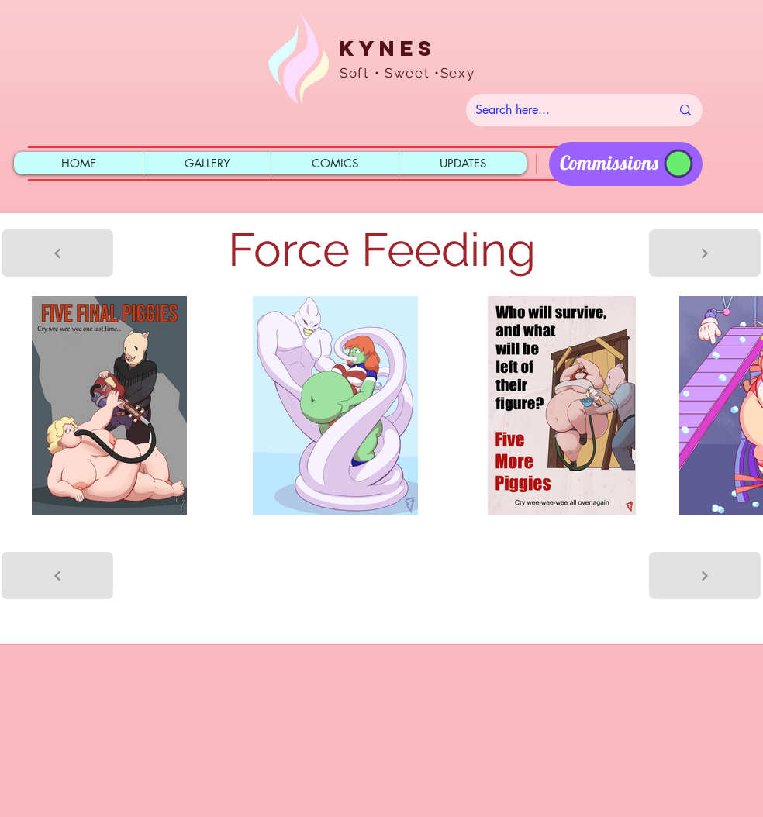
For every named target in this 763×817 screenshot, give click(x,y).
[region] (626, 164)
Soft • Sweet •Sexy (407, 73)
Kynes (388, 48)
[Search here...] (561, 110)
